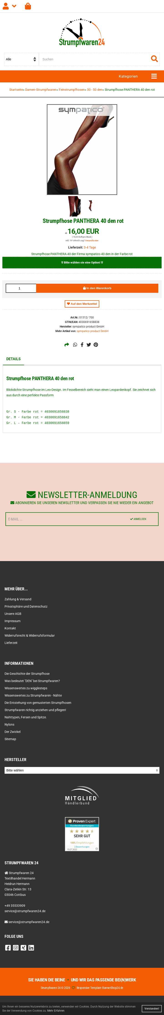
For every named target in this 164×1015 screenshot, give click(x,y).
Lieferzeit (11, 643)
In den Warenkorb (97, 288)
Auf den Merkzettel (82, 303)
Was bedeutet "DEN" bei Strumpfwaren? (32, 681)
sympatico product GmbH (93, 331)
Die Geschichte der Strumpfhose (27, 673)
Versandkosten (92, 240)
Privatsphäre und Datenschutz (26, 606)
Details (13, 359)
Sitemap (10, 739)
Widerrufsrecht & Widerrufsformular (30, 635)
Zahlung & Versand (18, 599)
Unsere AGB (13, 614)
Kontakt (10, 628)
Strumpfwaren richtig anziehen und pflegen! (35, 710)
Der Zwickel (12, 732)
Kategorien (128, 76)
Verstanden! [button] (151, 1008)
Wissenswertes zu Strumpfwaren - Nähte (33, 695)
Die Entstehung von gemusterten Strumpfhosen (38, 703)
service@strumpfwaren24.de (28, 922)
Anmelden (138, 519)
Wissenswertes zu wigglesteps (26, 688)
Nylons (9, 724)
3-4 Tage (90, 247)
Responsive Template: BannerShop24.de (100, 988)
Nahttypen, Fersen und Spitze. (26, 717)
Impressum (12, 621)
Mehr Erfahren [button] (56, 1010)
